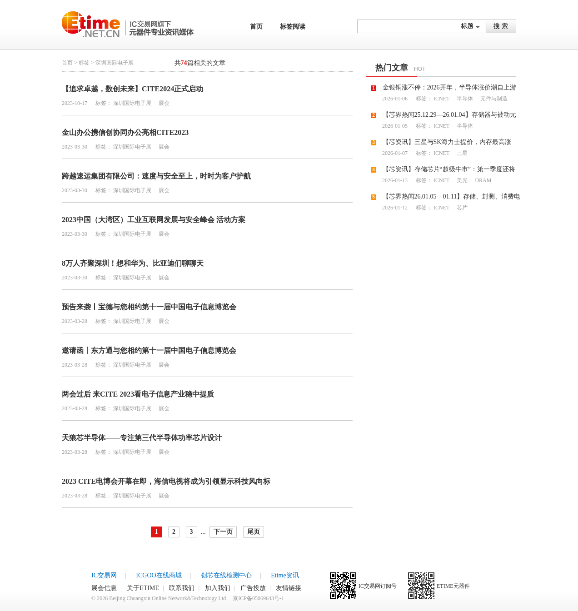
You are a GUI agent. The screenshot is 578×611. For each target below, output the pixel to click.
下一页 (223, 531)
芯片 (461, 207)
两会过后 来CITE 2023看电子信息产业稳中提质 (138, 394)
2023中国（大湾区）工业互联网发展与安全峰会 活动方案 (153, 220)
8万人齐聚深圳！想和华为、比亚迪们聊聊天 (133, 263)
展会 (163, 103)
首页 (256, 26)
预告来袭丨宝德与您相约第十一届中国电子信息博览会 (149, 307)
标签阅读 (292, 26)
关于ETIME (143, 588)
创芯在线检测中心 (226, 575)
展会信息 (104, 588)
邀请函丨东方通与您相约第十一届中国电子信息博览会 (149, 350)
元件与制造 (493, 98)
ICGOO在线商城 (158, 575)
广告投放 (253, 588)
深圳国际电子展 (132, 103)
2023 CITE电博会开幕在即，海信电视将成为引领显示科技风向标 (166, 481)
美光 (461, 180)
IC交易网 (104, 575)
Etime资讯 (285, 575)
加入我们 (217, 588)
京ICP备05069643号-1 (258, 598)
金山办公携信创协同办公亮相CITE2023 (125, 132)
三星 (461, 153)
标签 (84, 63)
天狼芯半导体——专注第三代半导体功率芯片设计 (142, 438)
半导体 (464, 98)
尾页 (253, 531)
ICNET (441, 98)
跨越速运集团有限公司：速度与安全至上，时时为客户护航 (156, 176)
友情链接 (288, 588)
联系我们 (181, 588)
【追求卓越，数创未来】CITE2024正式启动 (132, 89)
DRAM (482, 180)
